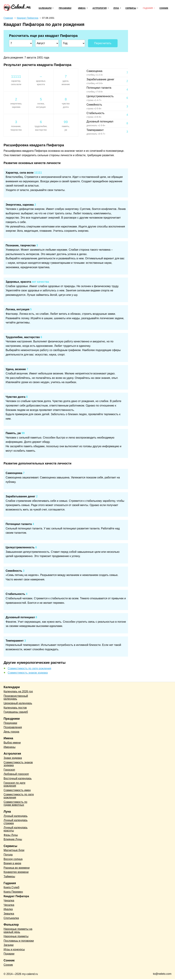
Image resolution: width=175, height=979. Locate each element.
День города (11, 731)
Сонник (163, 8)
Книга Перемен (13, 891)
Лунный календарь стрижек (16, 822)
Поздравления (13, 727)
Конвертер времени (16, 872)
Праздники (65, 8)
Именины (10, 747)
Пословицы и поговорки (19, 940)
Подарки (9, 953)
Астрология (99, 8)
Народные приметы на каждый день (18, 930)
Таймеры (9, 876)
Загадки (9, 945)
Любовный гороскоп (16, 774)
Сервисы (130, 8)
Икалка (8, 909)
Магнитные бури (14, 850)
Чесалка (9, 904)
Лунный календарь (16, 815)
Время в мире (12, 863)
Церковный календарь (18, 703)
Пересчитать (102, 43)
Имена (82, 8)
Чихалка (9, 900)
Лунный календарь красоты (16, 829)
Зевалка (9, 913)
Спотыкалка (11, 918)
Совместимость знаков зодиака (28, 672)
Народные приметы (16, 936)
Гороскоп (9, 769)
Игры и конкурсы (14, 949)
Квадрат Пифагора (16, 896)
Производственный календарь (16, 697)
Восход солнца (13, 859)
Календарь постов (15, 707)
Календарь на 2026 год (18, 691)
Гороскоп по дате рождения (14, 784)
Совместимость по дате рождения (29, 668)
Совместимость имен (17, 790)
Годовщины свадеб (16, 711)
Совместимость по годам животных (15, 803)
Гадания (148, 8)
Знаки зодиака (13, 757)
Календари (45, 8)
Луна (116, 8)
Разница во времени (17, 867)
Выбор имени (12, 742)
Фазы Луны (11, 835)
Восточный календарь (18, 778)
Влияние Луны (13, 839)
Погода (8, 854)
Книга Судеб (11, 887)
